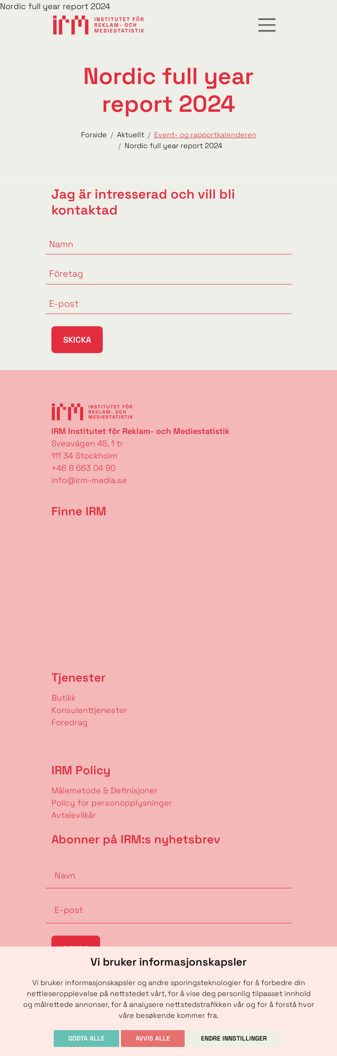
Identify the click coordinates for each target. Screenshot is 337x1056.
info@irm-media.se (89, 480)
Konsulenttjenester (89, 710)
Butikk (63, 697)
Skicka (77, 339)
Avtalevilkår (73, 815)
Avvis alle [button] (153, 1038)
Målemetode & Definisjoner (104, 790)
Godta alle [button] (86, 1038)
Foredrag (69, 722)
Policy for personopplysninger (111, 802)
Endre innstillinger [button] (234, 1038)
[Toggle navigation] (267, 25)
